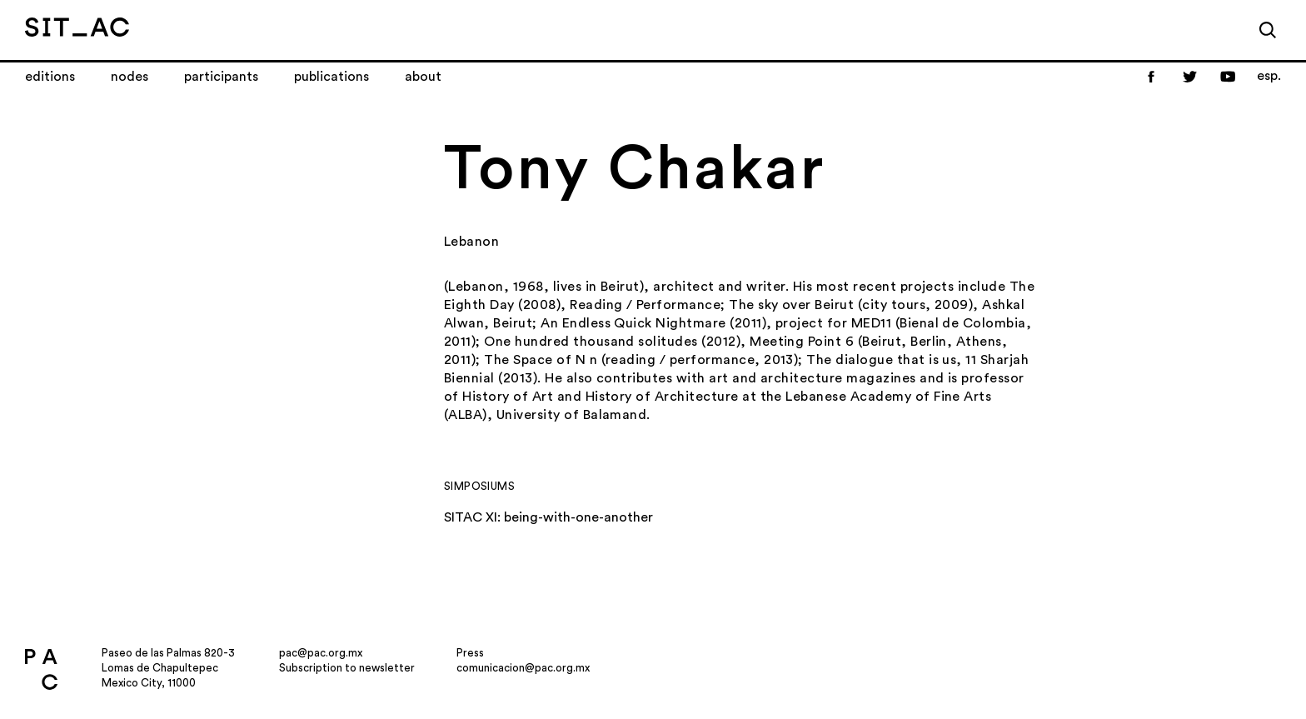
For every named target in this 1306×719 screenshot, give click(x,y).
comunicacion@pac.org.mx (523, 667)
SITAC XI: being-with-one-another (548, 517)
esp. (1269, 75)
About (423, 76)
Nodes (129, 76)
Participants (221, 76)
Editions (50, 76)
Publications (331, 76)
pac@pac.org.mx (320, 652)
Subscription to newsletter (347, 667)
